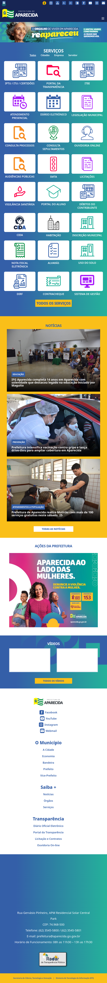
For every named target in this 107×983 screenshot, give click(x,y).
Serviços (48, 807)
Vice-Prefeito (48, 775)
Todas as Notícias (53, 529)
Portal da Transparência (48, 832)
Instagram (51, 724)
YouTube (51, 718)
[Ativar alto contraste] (77, 3)
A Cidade (48, 749)
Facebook (51, 712)
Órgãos (48, 800)
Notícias (48, 794)
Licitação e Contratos (48, 839)
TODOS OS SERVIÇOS (53, 303)
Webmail (51, 731)
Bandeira (48, 762)
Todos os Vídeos (53, 680)
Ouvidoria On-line (48, 845)
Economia (48, 756)
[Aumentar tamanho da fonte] (70, 3)
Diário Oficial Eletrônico (48, 826)
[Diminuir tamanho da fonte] (64, 3)
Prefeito (48, 769)
